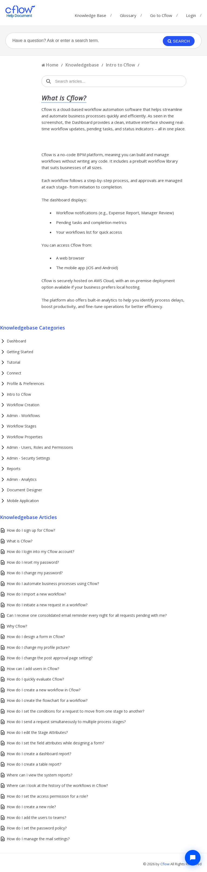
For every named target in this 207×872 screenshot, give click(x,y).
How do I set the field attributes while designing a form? (55, 742)
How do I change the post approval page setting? (49, 657)
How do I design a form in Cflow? (36, 636)
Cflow (165, 864)
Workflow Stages (21, 426)
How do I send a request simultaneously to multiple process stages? (66, 721)
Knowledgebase (82, 65)
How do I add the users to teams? (36, 817)
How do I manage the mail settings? (38, 838)
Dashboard (16, 341)
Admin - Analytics (22, 479)
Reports (13, 468)
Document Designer (24, 489)
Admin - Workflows (23, 415)
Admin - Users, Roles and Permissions (40, 447)
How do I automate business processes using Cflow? (53, 583)
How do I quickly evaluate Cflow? (35, 679)
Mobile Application (23, 500)
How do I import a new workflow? (36, 594)
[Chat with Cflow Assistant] (193, 858)
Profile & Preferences (25, 383)
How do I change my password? (35, 572)
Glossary (128, 14)
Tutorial (13, 362)
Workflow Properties (25, 436)
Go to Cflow (161, 14)
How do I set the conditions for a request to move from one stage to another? (75, 711)
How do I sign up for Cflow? (31, 530)
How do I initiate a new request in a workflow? (47, 604)
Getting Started (20, 351)
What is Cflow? (19, 541)
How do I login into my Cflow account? (40, 551)
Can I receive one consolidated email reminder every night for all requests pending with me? (87, 615)
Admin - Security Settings (28, 458)
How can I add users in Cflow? (33, 668)
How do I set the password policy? (37, 828)
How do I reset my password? (33, 562)
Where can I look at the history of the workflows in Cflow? (57, 785)
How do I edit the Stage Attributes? (37, 732)
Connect (14, 373)
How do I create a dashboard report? (39, 753)
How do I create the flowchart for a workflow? (47, 700)
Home (52, 65)
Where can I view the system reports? (39, 775)
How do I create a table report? (34, 764)
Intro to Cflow (120, 65)
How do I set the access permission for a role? (47, 796)
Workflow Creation (23, 404)
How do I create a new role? (31, 806)
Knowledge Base (90, 14)
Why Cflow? (17, 626)
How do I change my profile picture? (38, 647)
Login (191, 15)
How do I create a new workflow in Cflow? (43, 689)
